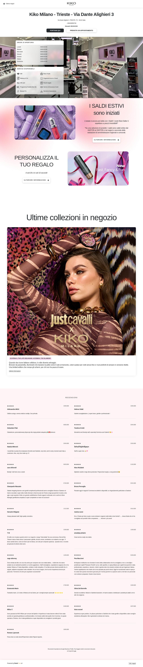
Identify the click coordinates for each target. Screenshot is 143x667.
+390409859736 (71, 23)
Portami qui (55, 30)
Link (75, 651)
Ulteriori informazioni (106, 140)
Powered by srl (14, 663)
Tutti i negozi (132, 663)
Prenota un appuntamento (81, 30)
